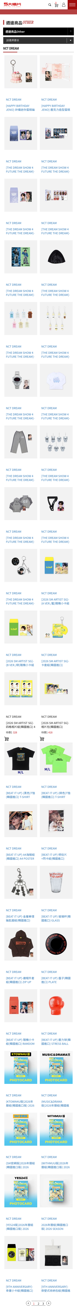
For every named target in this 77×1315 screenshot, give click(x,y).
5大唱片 (12, 5)
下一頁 (48, 1303)
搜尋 (50, 5)
